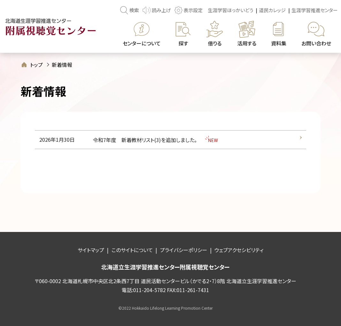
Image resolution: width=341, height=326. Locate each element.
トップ (36, 64)
